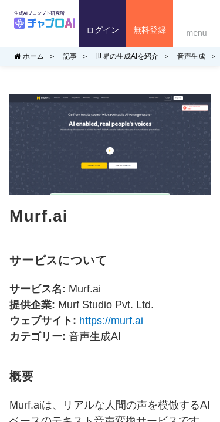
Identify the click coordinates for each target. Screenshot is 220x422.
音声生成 (191, 56)
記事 (70, 56)
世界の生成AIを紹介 (127, 56)
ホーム (29, 56)
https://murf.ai (111, 320)
